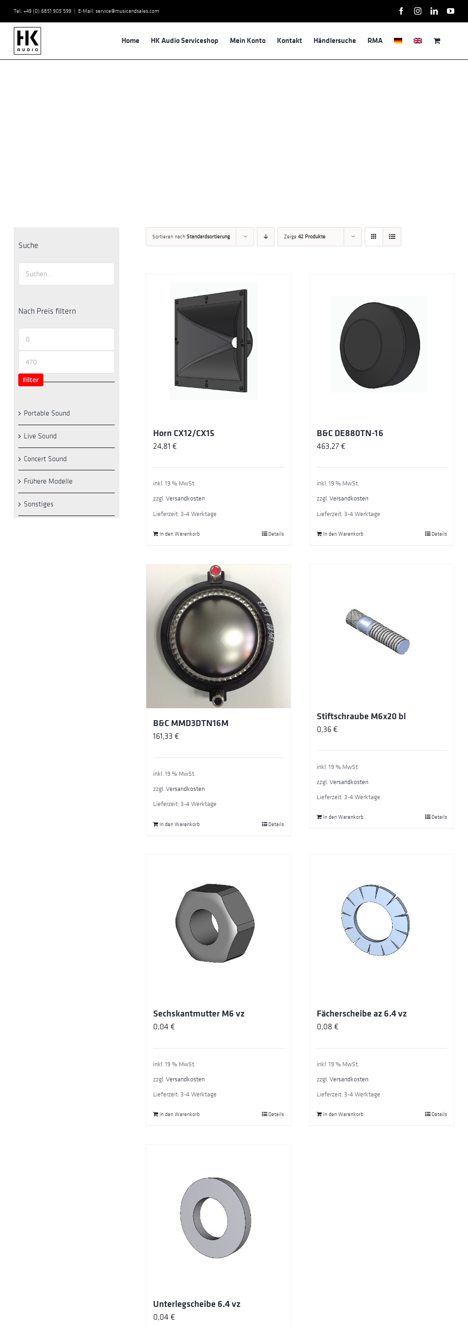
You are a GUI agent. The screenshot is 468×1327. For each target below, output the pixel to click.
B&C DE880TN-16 (350, 433)
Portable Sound (47, 413)
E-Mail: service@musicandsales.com (118, 11)
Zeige (304, 236)
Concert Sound (45, 458)
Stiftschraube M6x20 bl (361, 716)
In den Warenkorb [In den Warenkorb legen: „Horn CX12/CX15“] (180, 533)
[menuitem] (398, 40)
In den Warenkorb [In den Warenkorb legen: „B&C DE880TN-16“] (343, 533)
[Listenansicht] (392, 237)
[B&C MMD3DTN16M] (218, 636)
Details (276, 533)
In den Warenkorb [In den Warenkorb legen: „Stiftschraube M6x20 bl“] (343, 817)
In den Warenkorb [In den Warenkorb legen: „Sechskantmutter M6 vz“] (180, 1114)
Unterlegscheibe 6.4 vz (196, 1304)
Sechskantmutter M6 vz (199, 1013)
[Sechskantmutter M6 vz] (218, 927)
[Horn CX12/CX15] (218, 346)
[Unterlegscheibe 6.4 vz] (218, 1217)
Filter (31, 379)
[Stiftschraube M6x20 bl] (382, 632)
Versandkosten (185, 498)
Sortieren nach (191, 236)
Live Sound (40, 436)
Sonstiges (38, 504)
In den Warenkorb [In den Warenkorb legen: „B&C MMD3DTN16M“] (180, 824)
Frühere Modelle (48, 481)
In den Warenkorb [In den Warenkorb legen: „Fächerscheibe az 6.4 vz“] (343, 1114)
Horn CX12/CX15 (183, 433)
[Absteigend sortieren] (266, 236)
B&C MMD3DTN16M (191, 723)
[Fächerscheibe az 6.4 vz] (382, 927)
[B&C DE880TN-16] (382, 346)
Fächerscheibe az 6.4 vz (362, 1013)
